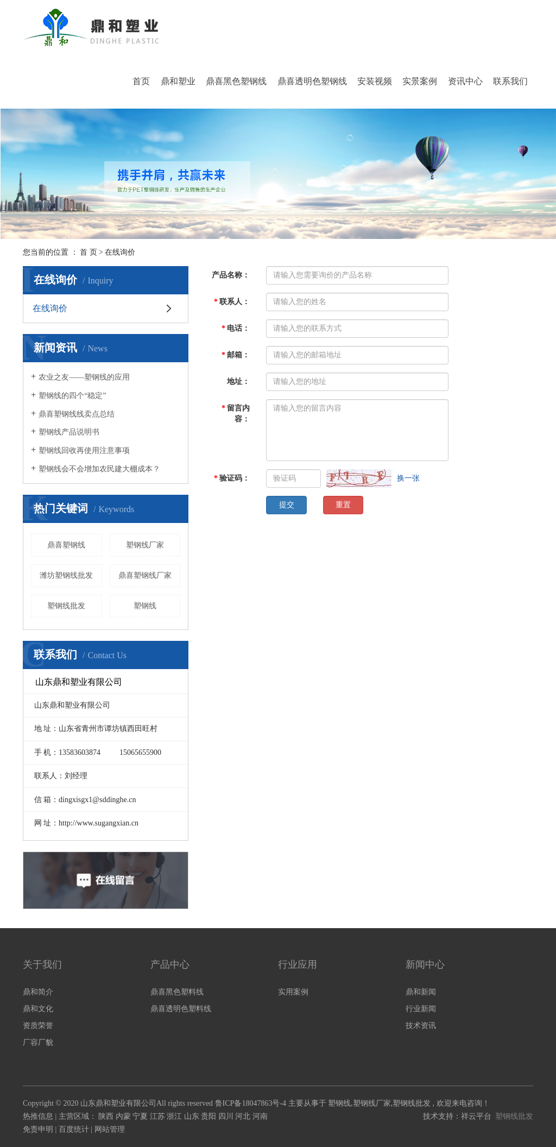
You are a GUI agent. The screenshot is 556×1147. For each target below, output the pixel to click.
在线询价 (50, 308)
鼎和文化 (38, 1009)
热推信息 (38, 1116)
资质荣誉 (38, 1026)
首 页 (88, 252)
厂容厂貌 (38, 1042)
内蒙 (124, 1116)
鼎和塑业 (178, 81)
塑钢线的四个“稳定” (72, 396)
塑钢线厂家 (145, 545)
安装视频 (374, 81)
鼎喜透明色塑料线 (180, 1009)
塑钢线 (145, 606)
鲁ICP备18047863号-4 (250, 1103)
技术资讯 (421, 1026)
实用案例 (293, 992)
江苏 (158, 1116)
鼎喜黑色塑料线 (177, 992)
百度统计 (74, 1129)
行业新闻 (421, 1009)
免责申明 (38, 1129)
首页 (141, 81)
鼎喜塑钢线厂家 (145, 575)
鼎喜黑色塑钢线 (236, 81)
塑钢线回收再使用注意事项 (84, 450)
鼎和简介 (38, 992)
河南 (260, 1116)
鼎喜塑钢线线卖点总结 (77, 414)
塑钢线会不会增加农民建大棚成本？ (99, 469)
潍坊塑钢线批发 (66, 575)
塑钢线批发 (66, 606)
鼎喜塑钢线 (66, 545)
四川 (227, 1116)
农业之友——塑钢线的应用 (84, 377)
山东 (192, 1116)
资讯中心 (465, 81)
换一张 (408, 478)
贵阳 (209, 1116)
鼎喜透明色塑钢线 (312, 81)
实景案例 (419, 81)
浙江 (175, 1116)
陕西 (107, 1116)
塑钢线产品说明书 (69, 432)
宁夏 (141, 1116)
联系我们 (510, 81)
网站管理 (109, 1129)
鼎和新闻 (421, 992)
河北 (243, 1116)
